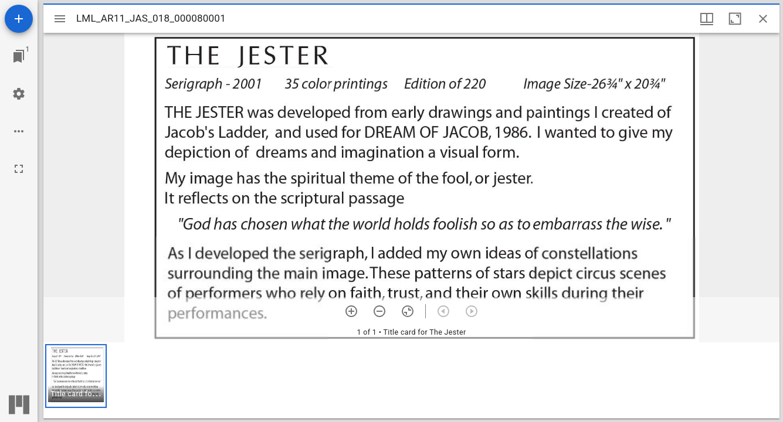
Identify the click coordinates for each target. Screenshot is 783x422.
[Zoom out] (379, 311)
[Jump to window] (19, 56)
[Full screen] (19, 169)
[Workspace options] (19, 131)
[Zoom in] (351, 311)
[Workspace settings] (19, 94)
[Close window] (763, 19)
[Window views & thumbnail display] (707, 19)
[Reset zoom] (408, 311)
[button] (76, 376)
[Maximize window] (735, 19)
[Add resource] (19, 19)
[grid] (411, 380)
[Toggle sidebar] (60, 19)
